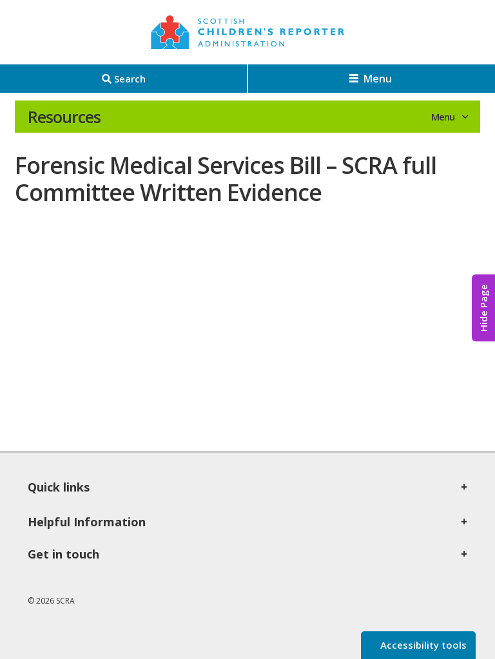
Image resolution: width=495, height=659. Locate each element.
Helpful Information (87, 522)
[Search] (123, 78)
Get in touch (63, 554)
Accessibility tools (422, 644)
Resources (64, 117)
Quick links (59, 487)
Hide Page (483, 308)
